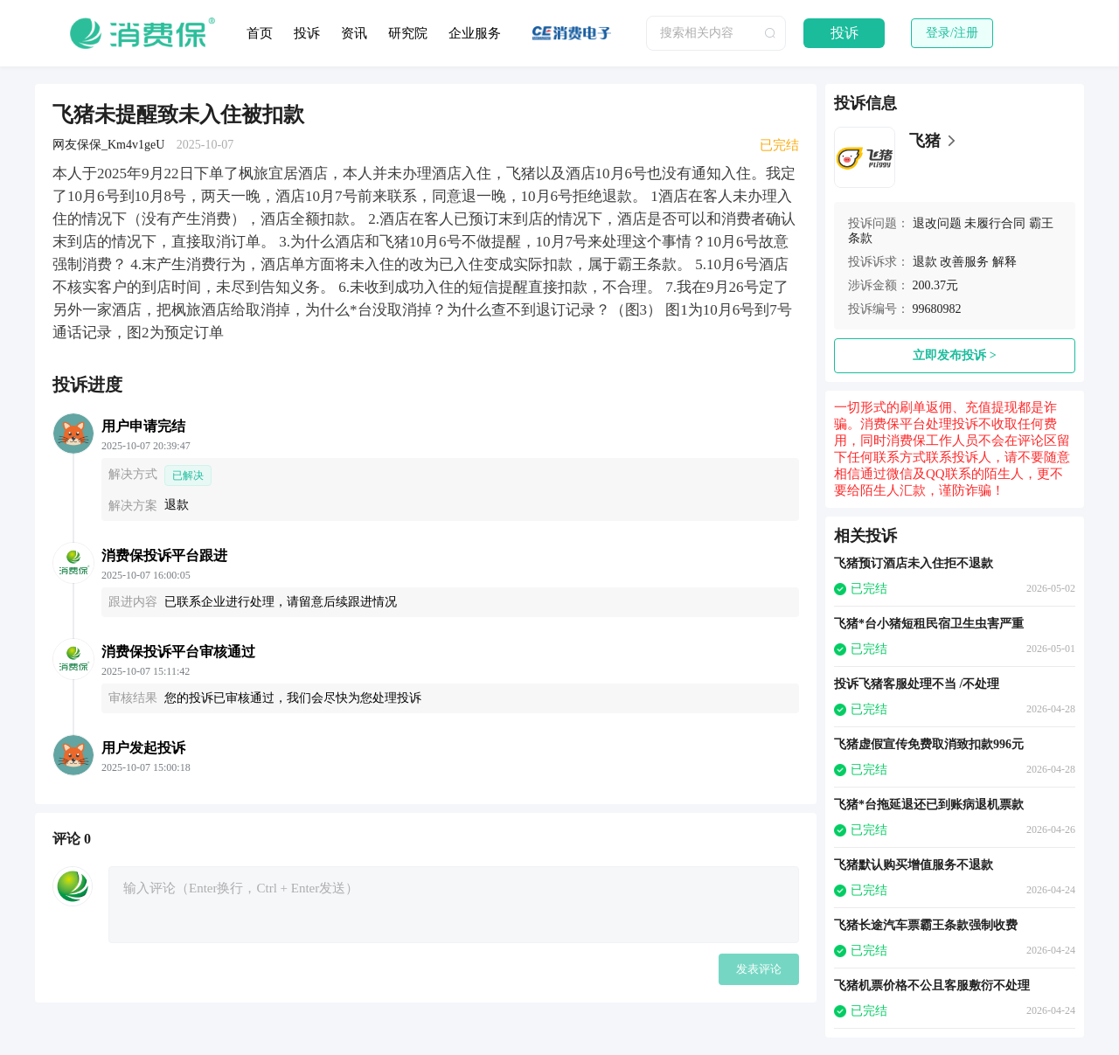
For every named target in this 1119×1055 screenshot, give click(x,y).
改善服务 (964, 261)
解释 (1004, 261)
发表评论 (759, 968)
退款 (925, 261)
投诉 (307, 33)
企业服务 (474, 33)
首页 (260, 33)
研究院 (407, 33)
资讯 (354, 33)
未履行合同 (994, 223)
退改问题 (937, 223)
